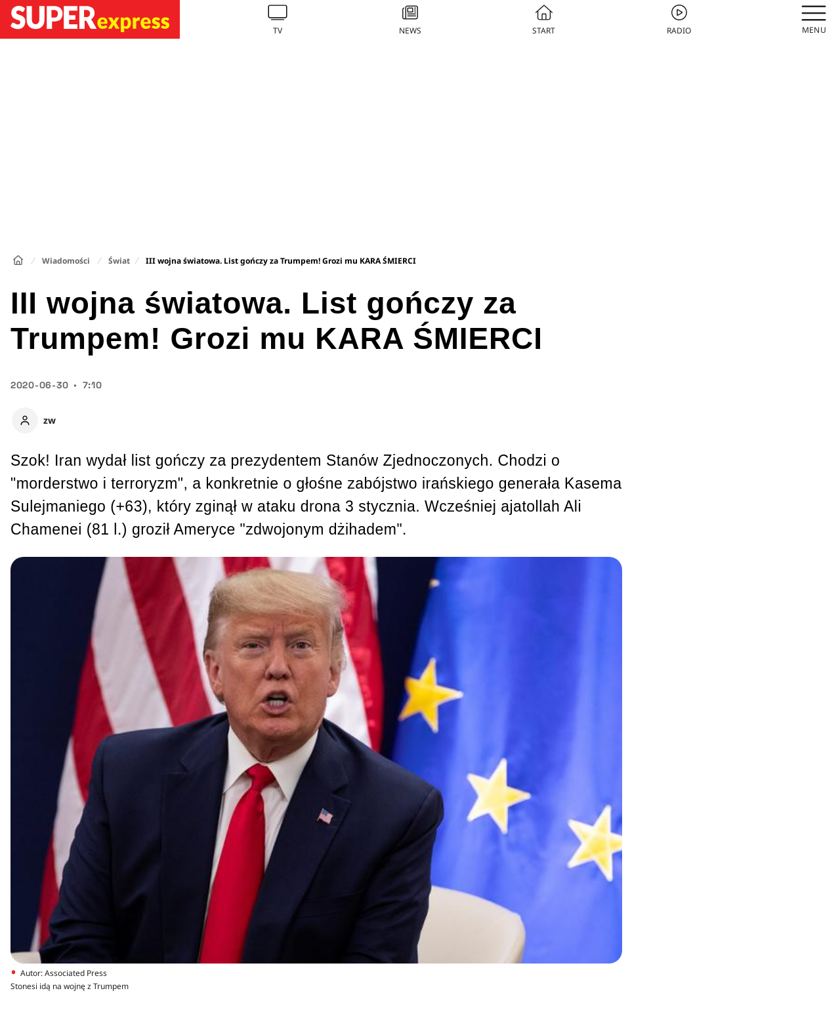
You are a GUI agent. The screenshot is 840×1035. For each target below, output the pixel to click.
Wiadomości (66, 260)
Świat (119, 260)
